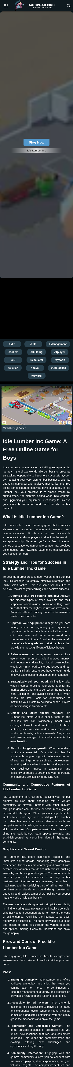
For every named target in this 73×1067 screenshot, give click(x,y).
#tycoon (60, 359)
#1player (59, 352)
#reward (36, 375)
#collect (13, 352)
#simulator (36, 359)
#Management (58, 344)
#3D (13, 359)
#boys (34, 367)
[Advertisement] (36, 307)
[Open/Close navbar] (6, 5)
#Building (37, 352)
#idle (12, 344)
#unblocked (58, 367)
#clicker (13, 367)
